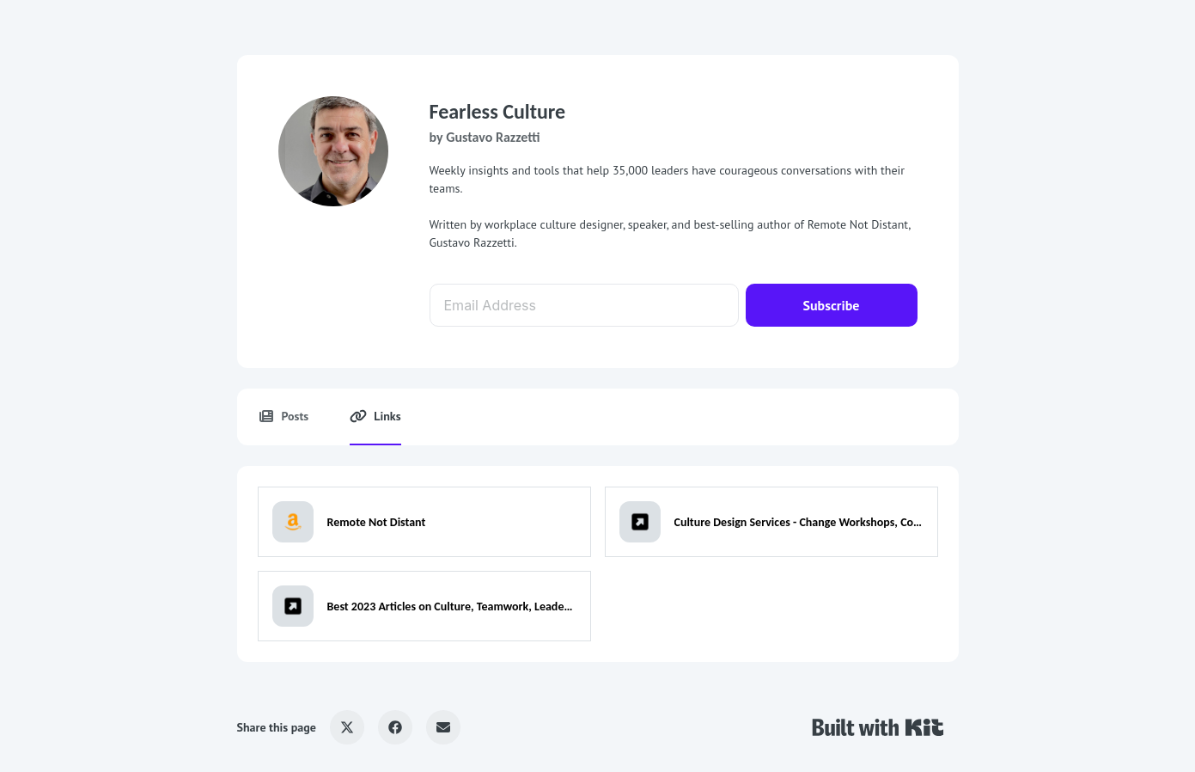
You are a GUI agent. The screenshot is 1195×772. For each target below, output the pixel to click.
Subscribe (831, 305)
